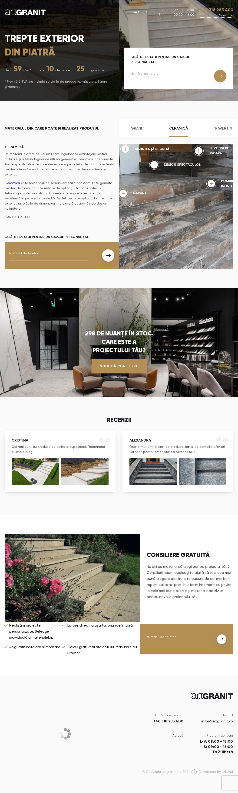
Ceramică (178, 128)
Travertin (222, 128)
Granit (137, 128)
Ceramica (12, 183)
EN (145, 12)
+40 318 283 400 (216, 9)
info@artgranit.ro (217, 721)
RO (136, 12)
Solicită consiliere (119, 366)
